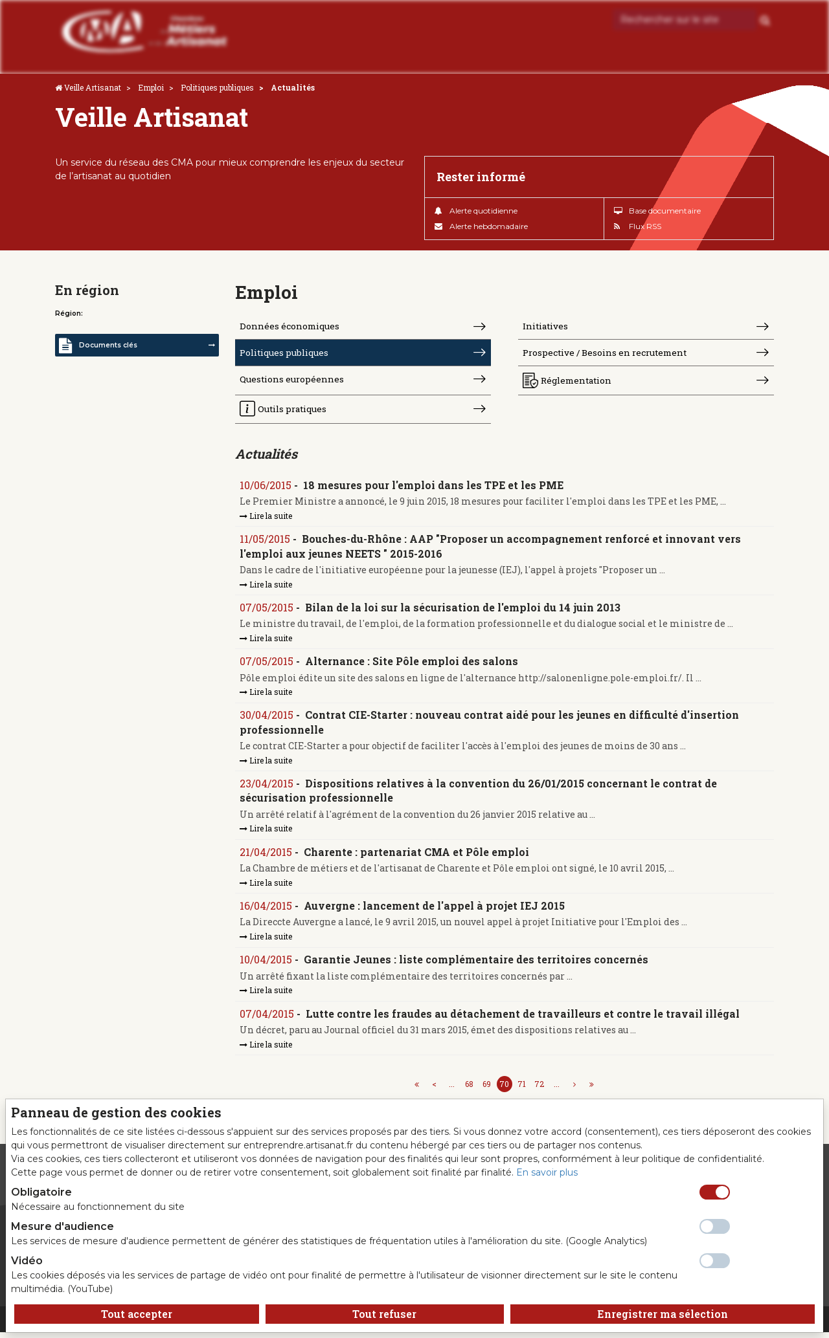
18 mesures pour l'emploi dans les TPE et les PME (434, 487)
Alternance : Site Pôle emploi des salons (412, 664)
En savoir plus (547, 1172)
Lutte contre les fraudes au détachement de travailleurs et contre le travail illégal (523, 1018)
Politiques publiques (217, 87)
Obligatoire (41, 1192)
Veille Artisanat (92, 87)
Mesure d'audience (62, 1226)
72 (539, 1089)
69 (487, 1089)
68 (469, 1089)
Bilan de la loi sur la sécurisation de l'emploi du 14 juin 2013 (463, 610)
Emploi (151, 87)
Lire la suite (266, 518)
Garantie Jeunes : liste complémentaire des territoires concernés (476, 964)
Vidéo (27, 1261)
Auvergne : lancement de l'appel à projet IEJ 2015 (434, 910)
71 (521, 1089)
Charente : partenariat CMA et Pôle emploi (417, 855)
